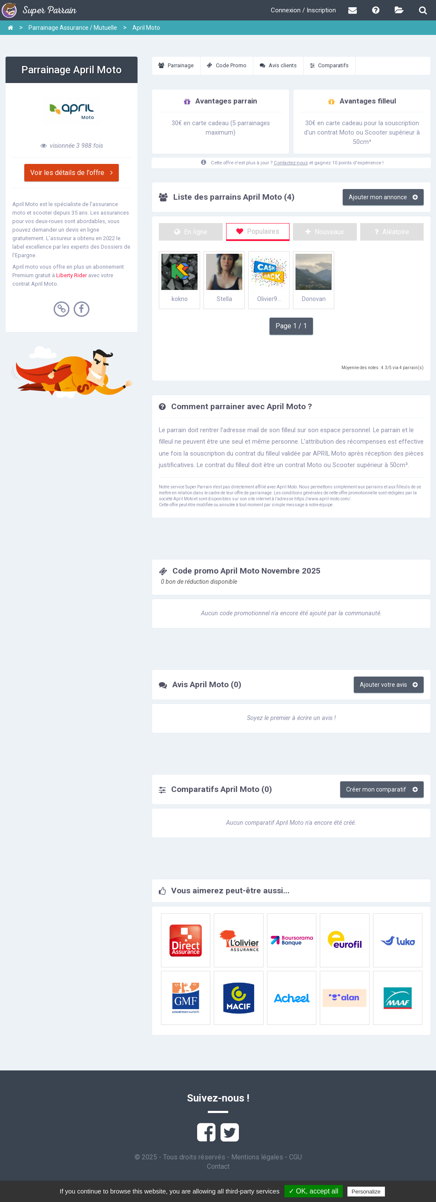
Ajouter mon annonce (383, 197)
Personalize (366, 1191)
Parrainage (176, 65)
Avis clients (278, 65)
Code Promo (227, 65)
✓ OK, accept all (313, 1191)
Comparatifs (329, 65)
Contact (218, 1166)
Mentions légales (257, 1157)
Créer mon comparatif (382, 789)
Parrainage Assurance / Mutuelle (73, 27)
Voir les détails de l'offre (71, 173)
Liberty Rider (71, 275)
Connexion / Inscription (303, 10)
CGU (295, 1157)
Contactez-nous (291, 163)
